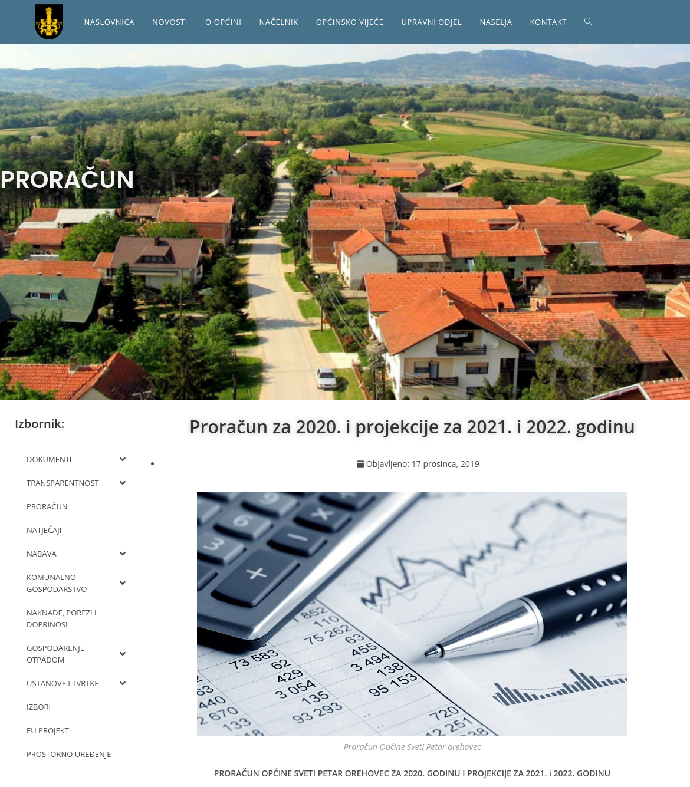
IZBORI (39, 707)
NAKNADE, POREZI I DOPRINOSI (62, 618)
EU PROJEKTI (49, 730)
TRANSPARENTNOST (76, 482)
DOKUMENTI (76, 459)
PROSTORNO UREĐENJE (69, 754)
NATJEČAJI (44, 530)
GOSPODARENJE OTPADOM (76, 654)
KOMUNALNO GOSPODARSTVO (76, 583)
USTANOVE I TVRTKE (76, 683)
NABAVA (76, 553)
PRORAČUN (47, 506)
